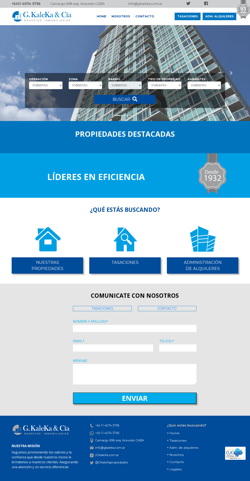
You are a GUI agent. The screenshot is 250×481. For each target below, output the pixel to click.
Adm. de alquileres (182, 448)
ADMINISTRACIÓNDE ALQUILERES (203, 265)
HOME (101, 16)
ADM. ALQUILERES (219, 16)
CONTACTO (144, 16)
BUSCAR (125, 99)
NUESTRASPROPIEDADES (47, 265)
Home (173, 433)
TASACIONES (187, 16)
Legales (174, 469)
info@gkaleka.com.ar (145, 4)
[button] (19, 73)
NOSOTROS (121, 16)
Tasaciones (176, 440)
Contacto (175, 462)
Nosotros (175, 455)
